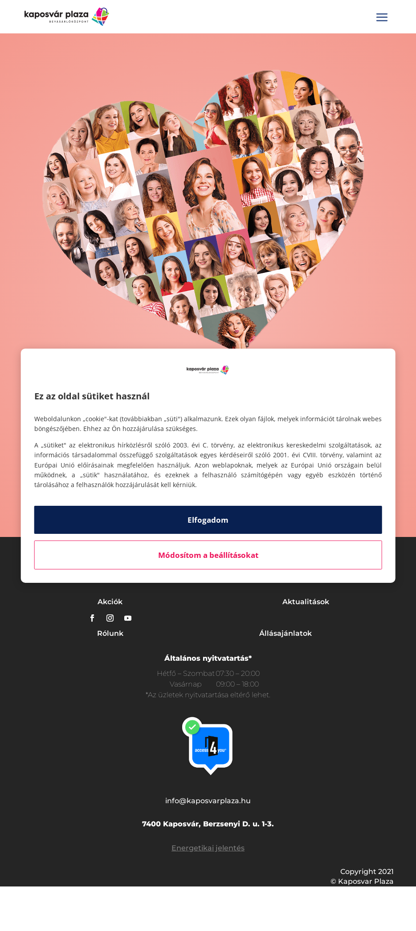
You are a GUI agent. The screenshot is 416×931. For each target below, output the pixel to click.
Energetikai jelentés (208, 848)
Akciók (110, 602)
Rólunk (110, 633)
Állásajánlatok (285, 633)
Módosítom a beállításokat (208, 555)
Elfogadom (208, 520)
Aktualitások (305, 602)
